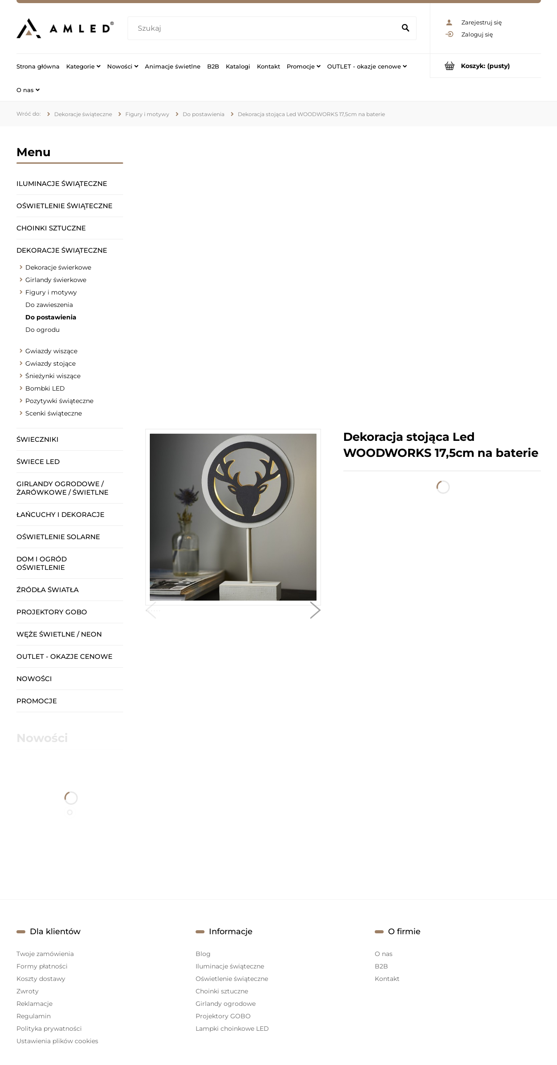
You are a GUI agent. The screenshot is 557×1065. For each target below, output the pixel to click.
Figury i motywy (51, 292)
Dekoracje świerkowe (58, 267)
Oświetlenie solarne (58, 536)
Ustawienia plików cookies (57, 1041)
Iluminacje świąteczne (61, 183)
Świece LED (38, 461)
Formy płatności (42, 966)
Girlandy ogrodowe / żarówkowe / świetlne (62, 488)
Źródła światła (47, 589)
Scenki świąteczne (53, 413)
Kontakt (387, 979)
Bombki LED (45, 388)
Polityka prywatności (49, 1029)
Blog (203, 954)
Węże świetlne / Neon (59, 634)
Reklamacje (34, 1004)
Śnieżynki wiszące (52, 376)
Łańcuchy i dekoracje (60, 514)
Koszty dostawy (40, 979)
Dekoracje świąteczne (61, 250)
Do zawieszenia (49, 305)
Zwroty (27, 991)
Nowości (34, 678)
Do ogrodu (42, 330)
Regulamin (33, 1016)
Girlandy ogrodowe (226, 1004)
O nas (384, 954)
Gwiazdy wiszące (51, 351)
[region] (343, 277)
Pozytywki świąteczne (59, 401)
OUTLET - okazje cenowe (64, 656)
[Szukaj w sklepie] (263, 28)
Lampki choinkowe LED (232, 1029)
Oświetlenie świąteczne (64, 206)
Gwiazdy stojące (50, 363)
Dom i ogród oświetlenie (41, 563)
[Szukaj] (406, 28)
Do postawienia (50, 317)
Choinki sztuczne (51, 228)
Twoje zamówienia (45, 954)
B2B (381, 966)
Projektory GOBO (51, 612)
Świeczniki (37, 439)
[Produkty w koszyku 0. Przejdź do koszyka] (485, 65)
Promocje (36, 701)
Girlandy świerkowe (55, 280)
